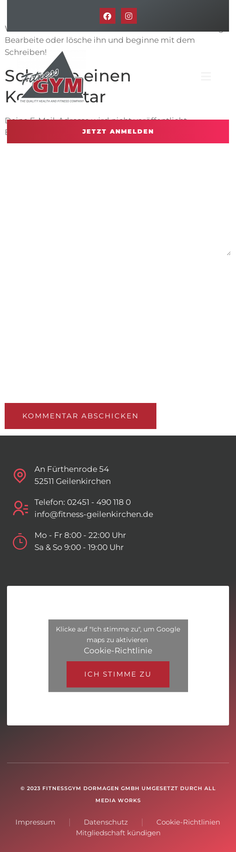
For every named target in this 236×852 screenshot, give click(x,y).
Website (19, 363)
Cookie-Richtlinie (118, 650)
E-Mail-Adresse (31, 318)
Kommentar (29, 151)
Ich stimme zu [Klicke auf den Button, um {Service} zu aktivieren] (118, 674)
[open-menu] (206, 77)
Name (15, 272)
